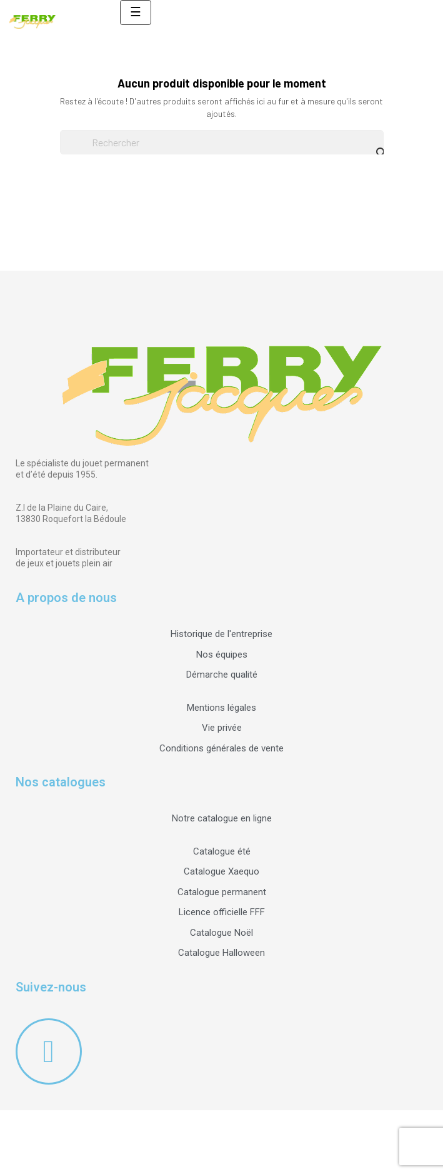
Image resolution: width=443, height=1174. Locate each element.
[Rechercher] (222, 142)
